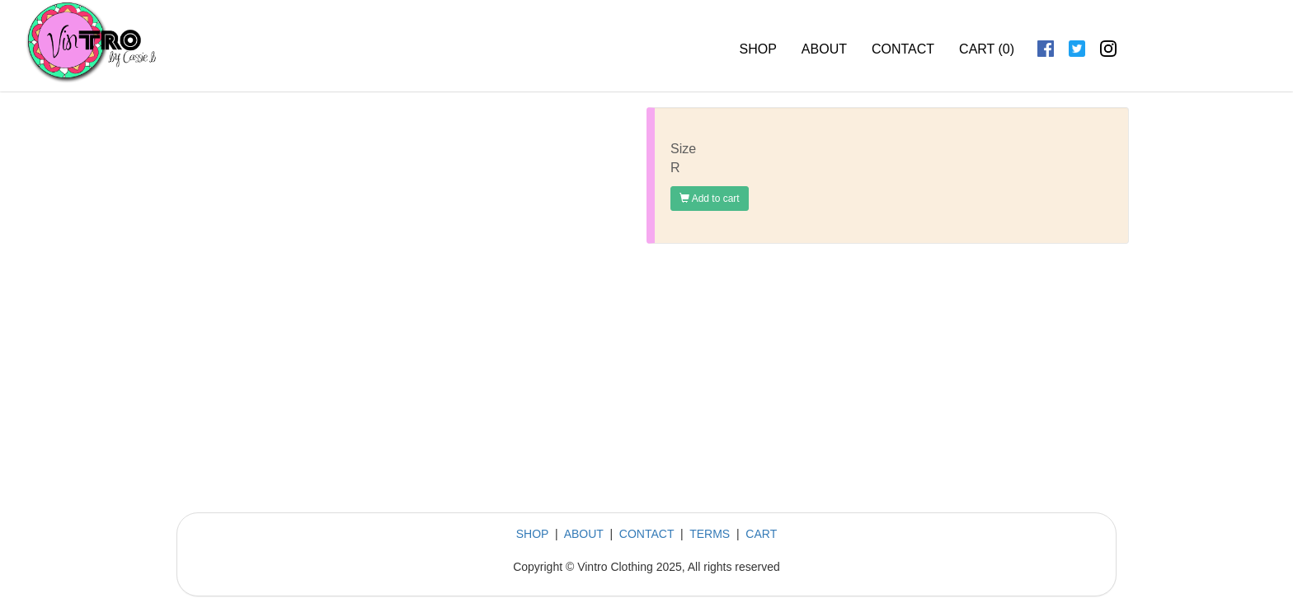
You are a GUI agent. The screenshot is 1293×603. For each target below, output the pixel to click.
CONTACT (903, 49)
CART (761, 533)
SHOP (758, 49)
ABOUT (824, 49)
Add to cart (709, 198)
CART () (986, 49)
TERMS (709, 533)
